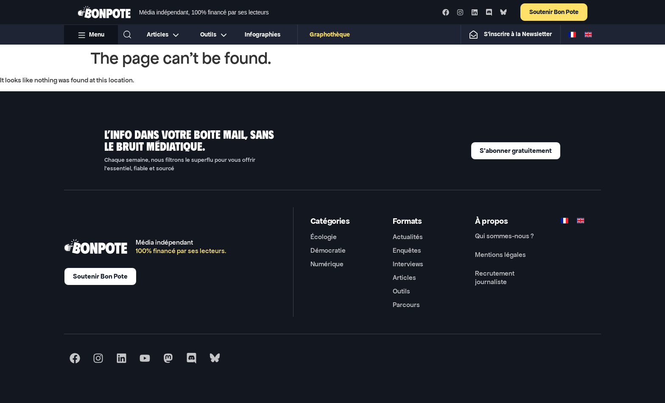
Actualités (408, 237)
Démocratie (328, 250)
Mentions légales (500, 255)
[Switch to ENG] (588, 34)
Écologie (323, 237)
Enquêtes (407, 250)
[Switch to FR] (572, 34)
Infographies (263, 34)
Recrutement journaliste (494, 277)
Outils (401, 291)
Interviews (408, 264)
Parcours (406, 305)
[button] (127, 34)
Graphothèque (330, 34)
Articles (404, 277)
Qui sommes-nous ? (504, 236)
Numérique (327, 264)
